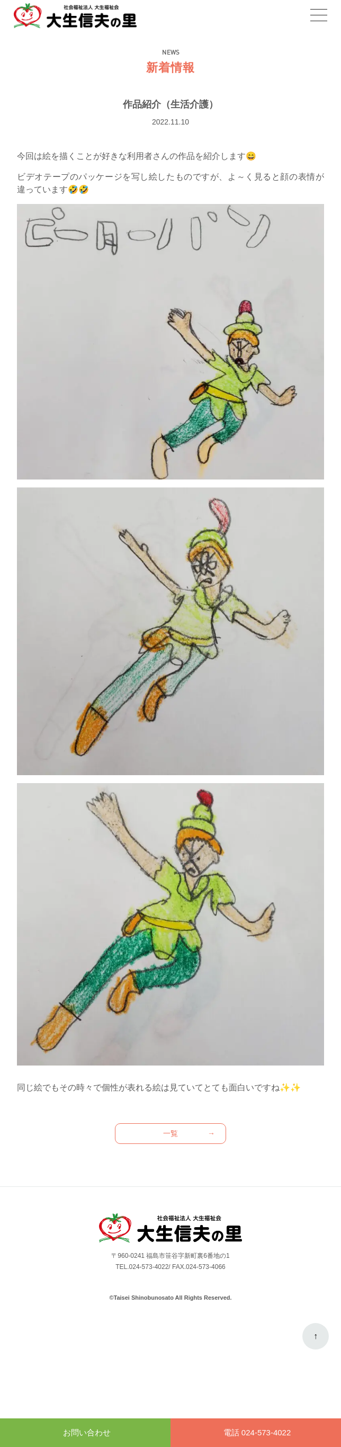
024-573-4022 (149, 1267)
